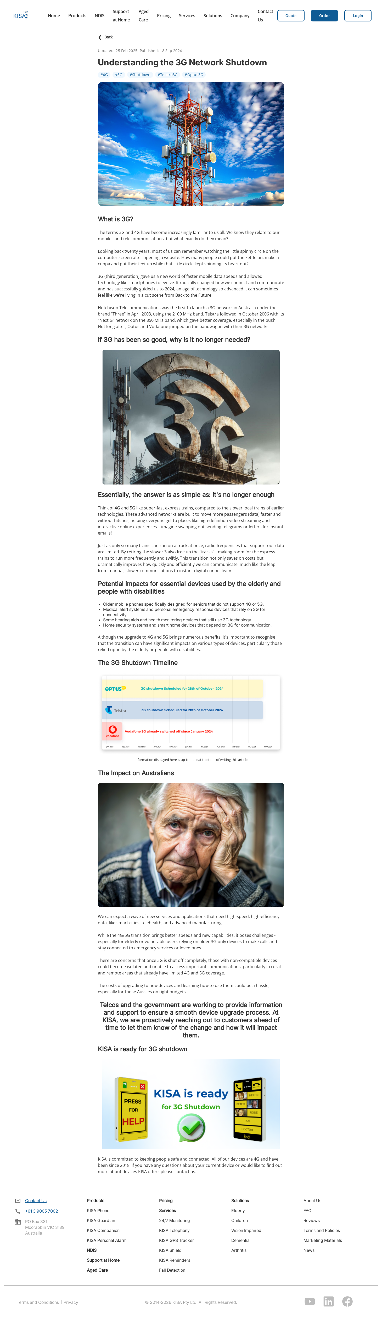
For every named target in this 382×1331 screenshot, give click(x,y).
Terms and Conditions (38, 1302)
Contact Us (36, 1200)
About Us (312, 1200)
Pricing (166, 1200)
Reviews (312, 1220)
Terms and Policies (322, 1230)
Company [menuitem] (240, 16)
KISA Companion (103, 1230)
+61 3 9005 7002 (41, 1211)
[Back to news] (191, 37)
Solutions (240, 1200)
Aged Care (97, 1270)
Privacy (71, 1302)
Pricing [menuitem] (164, 16)
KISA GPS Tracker (176, 1240)
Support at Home (103, 1260)
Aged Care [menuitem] (144, 16)
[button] (324, 15)
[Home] (20, 15)
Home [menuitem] (54, 16)
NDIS (92, 1250)
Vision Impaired (246, 1230)
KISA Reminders (174, 1260)
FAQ (307, 1210)
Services (167, 1210)
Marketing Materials (323, 1240)
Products (95, 1200)
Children (239, 1220)
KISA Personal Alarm (107, 1240)
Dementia (240, 1240)
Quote (291, 15)
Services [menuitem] (187, 16)
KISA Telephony (174, 1230)
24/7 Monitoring (174, 1220)
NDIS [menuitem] (99, 16)
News (309, 1250)
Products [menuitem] (77, 16)
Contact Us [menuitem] (265, 16)
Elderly (238, 1210)
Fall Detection (172, 1270)
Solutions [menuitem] (213, 16)
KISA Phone (98, 1210)
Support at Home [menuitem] (121, 16)
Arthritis (238, 1250)
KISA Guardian (101, 1220)
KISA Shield (170, 1250)
